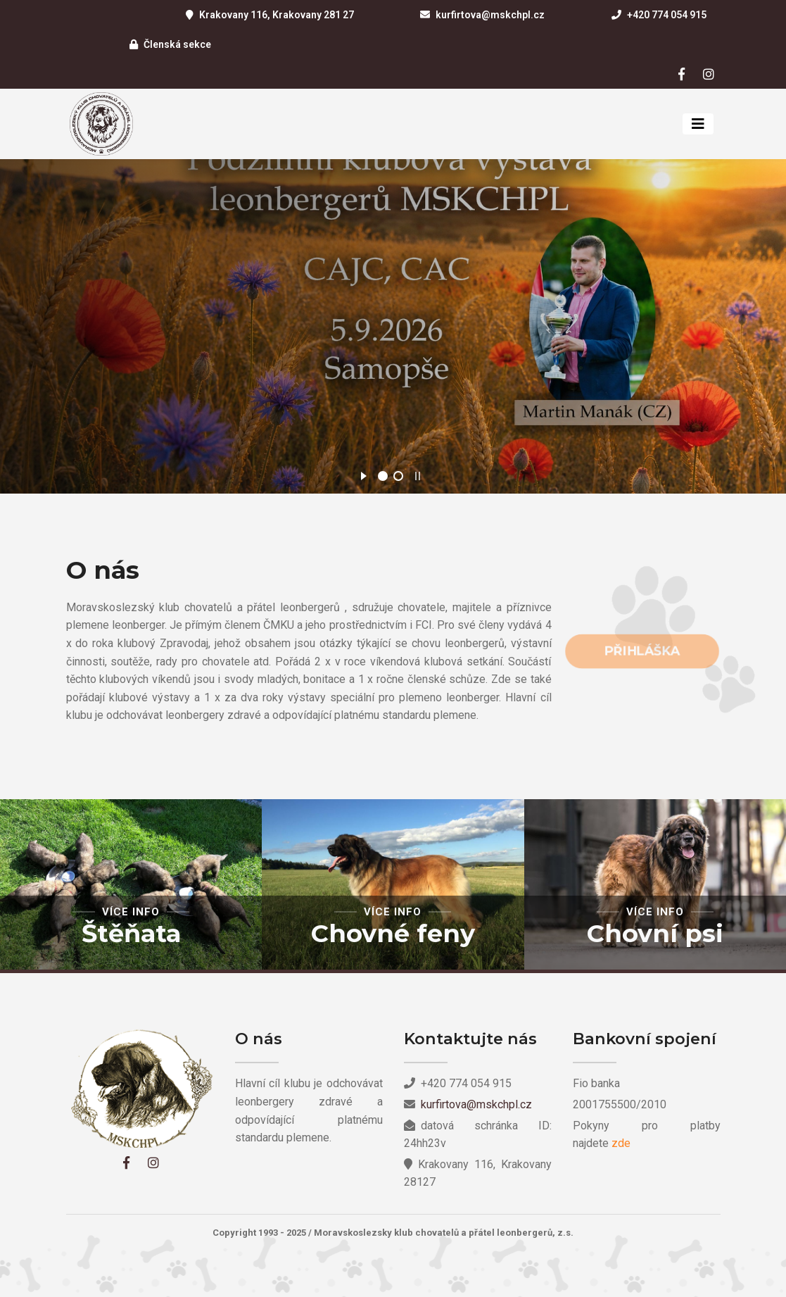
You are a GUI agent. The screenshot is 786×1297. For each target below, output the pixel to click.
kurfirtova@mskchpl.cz (490, 14)
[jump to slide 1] (383, 476)
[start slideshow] (363, 473)
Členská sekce (177, 44)
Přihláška (641, 651)
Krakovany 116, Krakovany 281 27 (276, 14)
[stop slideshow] (417, 473)
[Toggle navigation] (698, 123)
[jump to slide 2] (398, 476)
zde (620, 1143)
